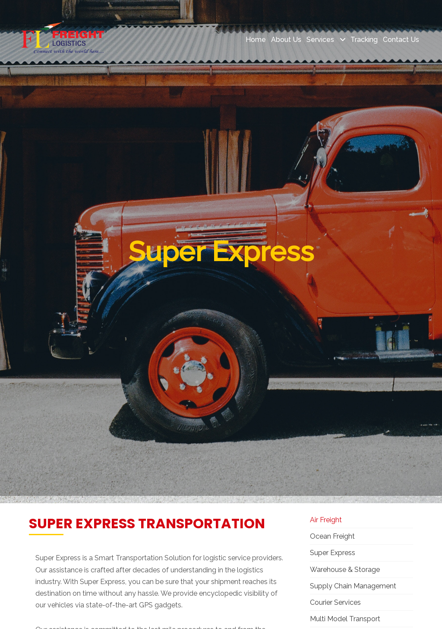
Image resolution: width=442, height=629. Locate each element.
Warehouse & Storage (345, 569)
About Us (286, 39)
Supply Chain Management (353, 586)
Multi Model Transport (345, 619)
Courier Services (335, 602)
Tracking (364, 39)
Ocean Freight (332, 536)
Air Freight (326, 520)
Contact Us (401, 39)
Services (321, 39)
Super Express (332, 553)
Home (256, 39)
